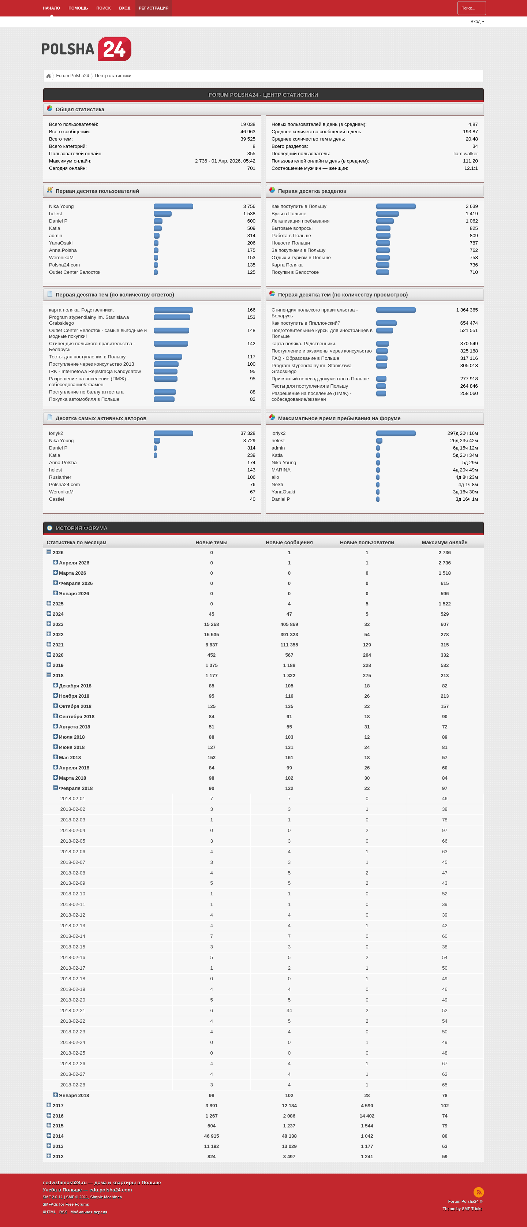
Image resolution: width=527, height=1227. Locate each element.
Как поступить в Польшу (299, 206)
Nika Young (61, 206)
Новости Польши (291, 243)
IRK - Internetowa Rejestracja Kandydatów (95, 371)
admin (55, 235)
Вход (124, 8)
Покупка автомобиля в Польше (84, 399)
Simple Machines (106, 1197)
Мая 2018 (70, 757)
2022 (58, 634)
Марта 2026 (72, 573)
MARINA (281, 470)
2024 (58, 614)
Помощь (78, 8)
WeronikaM (61, 257)
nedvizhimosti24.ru (65, 1182)
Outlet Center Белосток (74, 272)
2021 (58, 645)
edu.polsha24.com (110, 1190)
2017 (58, 1105)
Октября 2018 (75, 706)
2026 (58, 552)
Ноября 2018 (74, 696)
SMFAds (50, 1204)
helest (55, 213)
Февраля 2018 (76, 788)
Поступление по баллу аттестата (86, 392)
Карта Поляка (287, 265)
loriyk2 (56, 433)
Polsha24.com (64, 265)
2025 (58, 604)
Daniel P (58, 221)
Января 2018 (74, 1095)
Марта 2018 (72, 778)
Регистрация (153, 8)
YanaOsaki (60, 243)
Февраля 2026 (76, 583)
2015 (58, 1126)
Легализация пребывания (300, 221)
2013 (58, 1146)
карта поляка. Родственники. (81, 310)
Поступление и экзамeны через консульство (322, 351)
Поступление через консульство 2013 (91, 364)
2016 (58, 1116)
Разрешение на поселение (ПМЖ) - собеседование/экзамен (89, 381)
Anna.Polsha (63, 250)
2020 (58, 655)
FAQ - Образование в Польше (305, 358)
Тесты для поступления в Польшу (87, 356)
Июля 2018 (72, 737)
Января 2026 (74, 593)
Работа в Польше (291, 235)
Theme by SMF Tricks (463, 1209)
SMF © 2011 (77, 1197)
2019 (58, 665)
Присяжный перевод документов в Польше (320, 378)
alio (275, 477)
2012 (58, 1156)
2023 (58, 624)
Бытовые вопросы (292, 228)
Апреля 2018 (74, 768)
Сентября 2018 (76, 716)
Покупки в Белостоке (295, 272)
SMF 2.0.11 (53, 1197)
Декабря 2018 (75, 686)
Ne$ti (277, 484)
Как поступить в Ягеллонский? (306, 323)
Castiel (56, 499)
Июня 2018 (72, 747)
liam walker (465, 153)
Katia (54, 228)
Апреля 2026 (74, 563)
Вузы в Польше (289, 213)
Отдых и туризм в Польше (301, 257)
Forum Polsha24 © (465, 1201)
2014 (58, 1136)
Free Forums (77, 1204)
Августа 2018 (74, 727)
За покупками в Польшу (298, 250)
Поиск (103, 8)
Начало (51, 8)
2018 (58, 675)
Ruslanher (60, 477)
